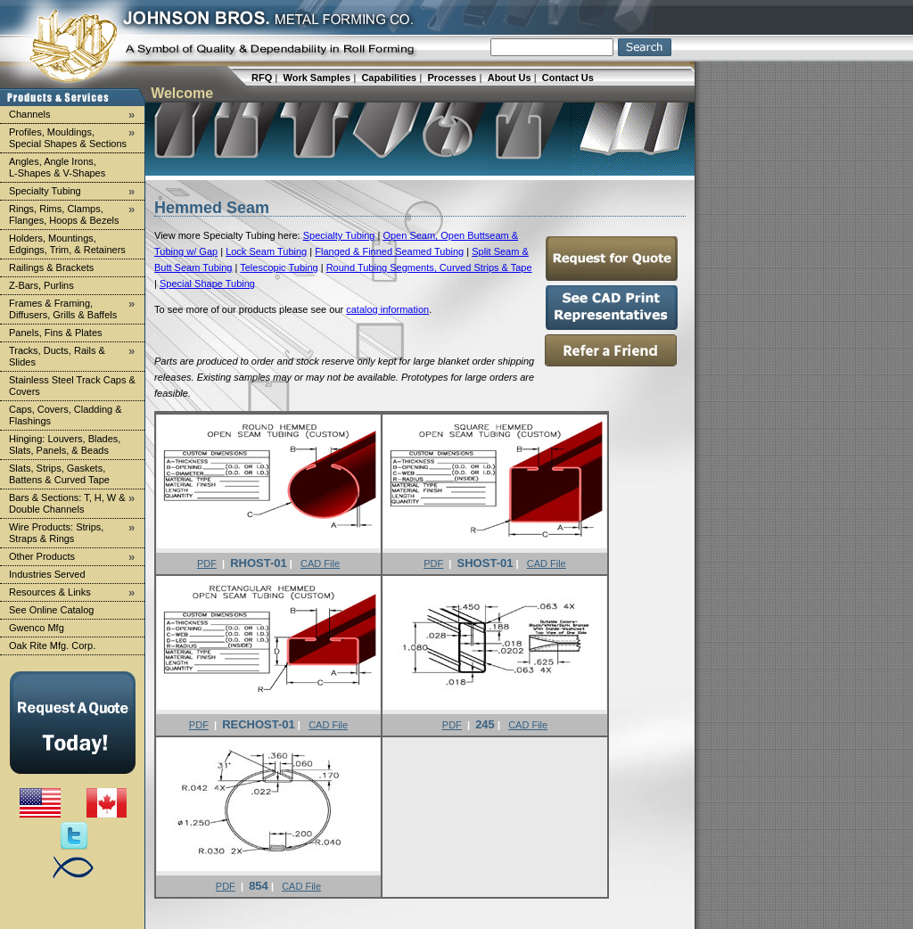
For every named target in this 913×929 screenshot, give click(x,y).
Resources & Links (74, 592)
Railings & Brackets (51, 267)
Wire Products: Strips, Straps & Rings (74, 532)
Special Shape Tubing (207, 283)
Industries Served (47, 574)
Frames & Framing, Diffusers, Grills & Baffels (74, 308)
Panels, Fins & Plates (56, 332)
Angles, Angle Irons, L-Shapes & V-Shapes (57, 167)
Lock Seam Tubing (266, 251)
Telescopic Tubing (278, 267)
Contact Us (568, 77)
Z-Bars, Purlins (41, 285)
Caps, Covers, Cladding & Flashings (65, 415)
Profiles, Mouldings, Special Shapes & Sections (74, 137)
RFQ (261, 77)
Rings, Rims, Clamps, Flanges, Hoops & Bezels (74, 214)
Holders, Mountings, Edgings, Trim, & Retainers (67, 244)
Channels (74, 114)
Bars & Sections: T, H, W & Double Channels (74, 502)
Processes (451, 77)
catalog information (387, 309)
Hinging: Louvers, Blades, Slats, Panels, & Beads (64, 444)
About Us (509, 77)
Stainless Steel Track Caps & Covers (72, 385)
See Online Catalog (51, 609)
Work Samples (317, 77)
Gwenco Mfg (36, 627)
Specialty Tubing (74, 191)
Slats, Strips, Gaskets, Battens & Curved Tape (59, 474)
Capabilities (388, 77)
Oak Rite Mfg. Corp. (52, 645)
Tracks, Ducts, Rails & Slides (74, 355)
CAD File (320, 563)
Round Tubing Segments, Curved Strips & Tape (429, 267)
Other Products (74, 556)
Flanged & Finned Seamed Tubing (389, 251)
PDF (207, 563)
